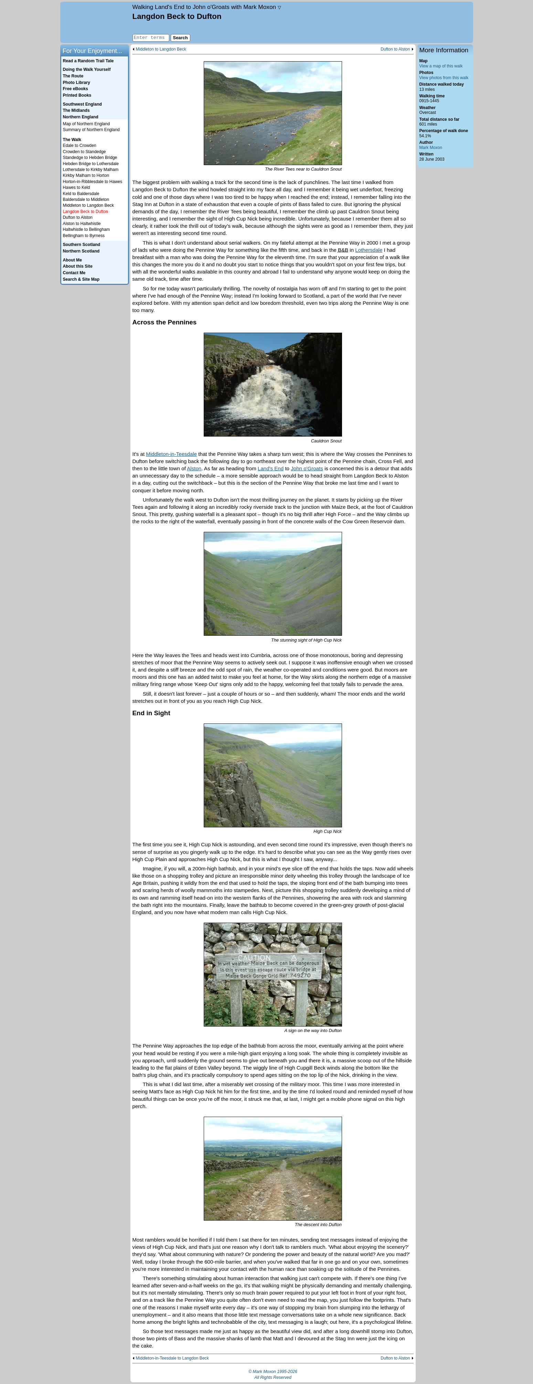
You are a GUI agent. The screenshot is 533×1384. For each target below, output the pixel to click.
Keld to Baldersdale (81, 193)
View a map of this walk (441, 66)
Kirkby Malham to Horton (86, 175)
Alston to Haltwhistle (82, 223)
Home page (95, 22)
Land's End (271, 468)
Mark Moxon (430, 147)
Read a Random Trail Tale (88, 60)
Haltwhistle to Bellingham (86, 229)
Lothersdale (368, 250)
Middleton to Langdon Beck (161, 49)
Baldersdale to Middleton (86, 199)
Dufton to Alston (395, 49)
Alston (194, 468)
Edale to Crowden (79, 145)
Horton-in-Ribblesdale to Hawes (92, 181)
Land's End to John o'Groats (206, 6)
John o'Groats (307, 468)
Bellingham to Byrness (84, 235)
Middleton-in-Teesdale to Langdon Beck (172, 1358)
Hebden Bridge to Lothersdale (91, 163)
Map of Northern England (86, 123)
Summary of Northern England (91, 129)
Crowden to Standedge (84, 151)
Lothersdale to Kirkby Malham (91, 169)
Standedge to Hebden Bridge (90, 157)
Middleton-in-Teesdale (171, 454)
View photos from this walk (444, 77)
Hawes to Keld (76, 187)
